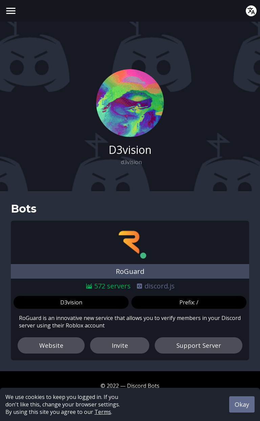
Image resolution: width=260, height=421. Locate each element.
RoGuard (130, 271)
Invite (120, 345)
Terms (102, 412)
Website (51, 345)
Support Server (198, 345)
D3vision (71, 302)
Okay (242, 404)
